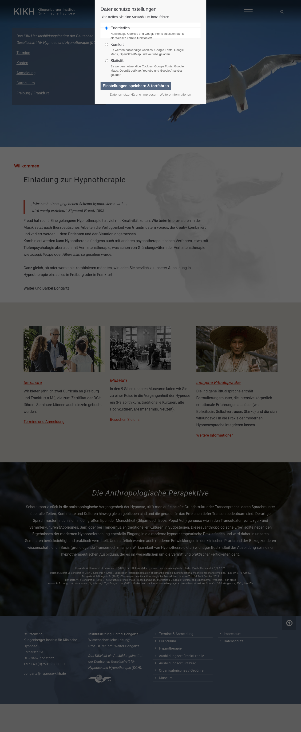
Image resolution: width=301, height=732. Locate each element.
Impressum (150, 94)
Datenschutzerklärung (125, 94)
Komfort (149, 50)
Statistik (149, 68)
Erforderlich (149, 33)
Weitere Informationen (175, 94)
